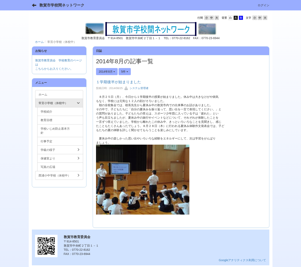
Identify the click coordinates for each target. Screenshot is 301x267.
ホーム (39, 41)
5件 (124, 71)
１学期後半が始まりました (118, 82)
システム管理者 (136, 88)
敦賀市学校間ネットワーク (61, 5)
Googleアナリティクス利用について (242, 260)
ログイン (263, 5)
